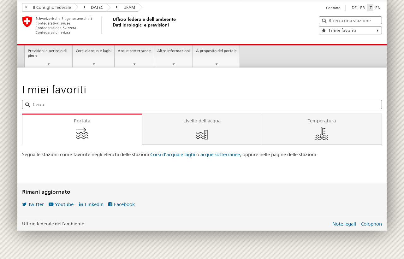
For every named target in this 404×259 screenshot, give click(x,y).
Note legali (344, 224)
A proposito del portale (216, 50)
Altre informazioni (173, 50)
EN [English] (378, 7)
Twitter (36, 204)
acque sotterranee (220, 154)
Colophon (371, 224)
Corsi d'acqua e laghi (93, 50)
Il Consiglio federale (48, 7)
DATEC (94, 7)
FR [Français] (362, 7)
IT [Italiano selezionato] (370, 7)
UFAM (125, 7)
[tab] (82, 129)
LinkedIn (94, 204)
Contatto (333, 8)
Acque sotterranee (134, 50)
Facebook (124, 204)
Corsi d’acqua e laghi (173, 154)
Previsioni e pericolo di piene (47, 53)
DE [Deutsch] (354, 7)
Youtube (64, 204)
